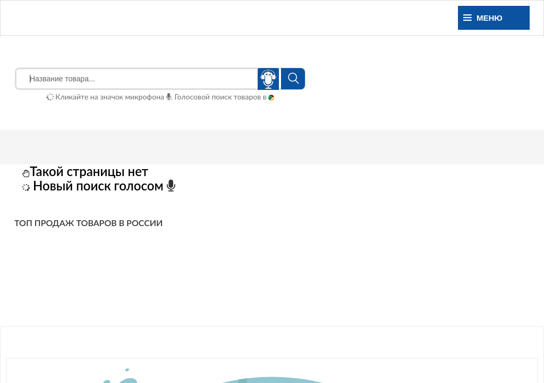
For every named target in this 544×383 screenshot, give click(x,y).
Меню (483, 17)
